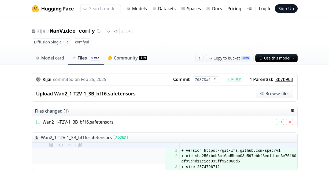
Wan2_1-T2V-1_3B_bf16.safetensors (78, 122)
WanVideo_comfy (72, 31)
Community (127, 58)
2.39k (126, 31)
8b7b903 (284, 79)
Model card (49, 58)
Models (136, 9)
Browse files (275, 93)
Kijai (41, 31)
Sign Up (286, 9)
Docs (214, 9)
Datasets (164, 9)
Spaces (191, 9)
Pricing (234, 9)
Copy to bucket (229, 58)
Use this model (277, 58)
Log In (265, 9)
